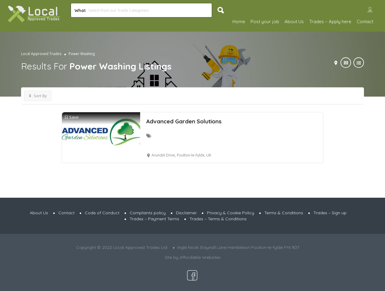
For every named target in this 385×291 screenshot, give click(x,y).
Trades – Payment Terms (154, 218)
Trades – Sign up (329, 212)
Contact (365, 21)
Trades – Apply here (330, 21)
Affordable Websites (200, 257)
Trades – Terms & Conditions (218, 218)
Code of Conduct (102, 212)
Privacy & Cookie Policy (230, 212)
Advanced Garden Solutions (184, 121)
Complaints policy (148, 212)
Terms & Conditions (283, 212)
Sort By (38, 95)
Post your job (265, 21)
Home (239, 21)
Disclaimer (186, 212)
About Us (294, 21)
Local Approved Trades (41, 53)
